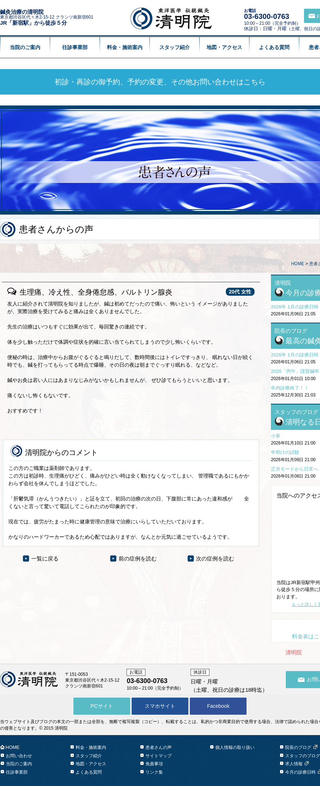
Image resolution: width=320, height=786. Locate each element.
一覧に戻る (45, 558)
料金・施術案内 (125, 47)
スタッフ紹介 (174, 47)
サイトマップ (158, 755)
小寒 (275, 436)
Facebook (218, 706)
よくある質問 (274, 47)
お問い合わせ (19, 755)
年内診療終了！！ (290, 388)
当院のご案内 (25, 47)
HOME (297, 263)
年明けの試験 (285, 452)
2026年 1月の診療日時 (295, 307)
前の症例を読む (138, 558)
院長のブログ (298, 747)
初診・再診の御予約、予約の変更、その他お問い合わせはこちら (160, 82)
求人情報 (294, 763)
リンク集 (154, 772)
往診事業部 (75, 47)
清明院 (293, 652)
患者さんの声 (158, 747)
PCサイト (102, 706)
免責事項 (154, 763)
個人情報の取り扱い (235, 747)
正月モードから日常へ (294, 469)
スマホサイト (160, 706)
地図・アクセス (224, 47)
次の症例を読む (215, 558)
